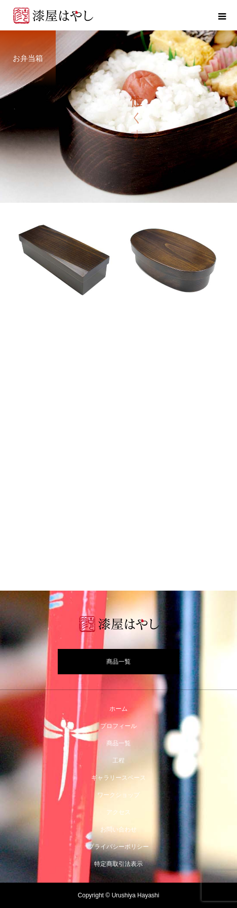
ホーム (118, 708)
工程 (118, 760)
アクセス (118, 812)
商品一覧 (118, 661)
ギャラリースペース (118, 777)
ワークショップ (118, 794)
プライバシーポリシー (118, 846)
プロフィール (118, 726)
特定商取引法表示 (118, 863)
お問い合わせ (118, 829)
